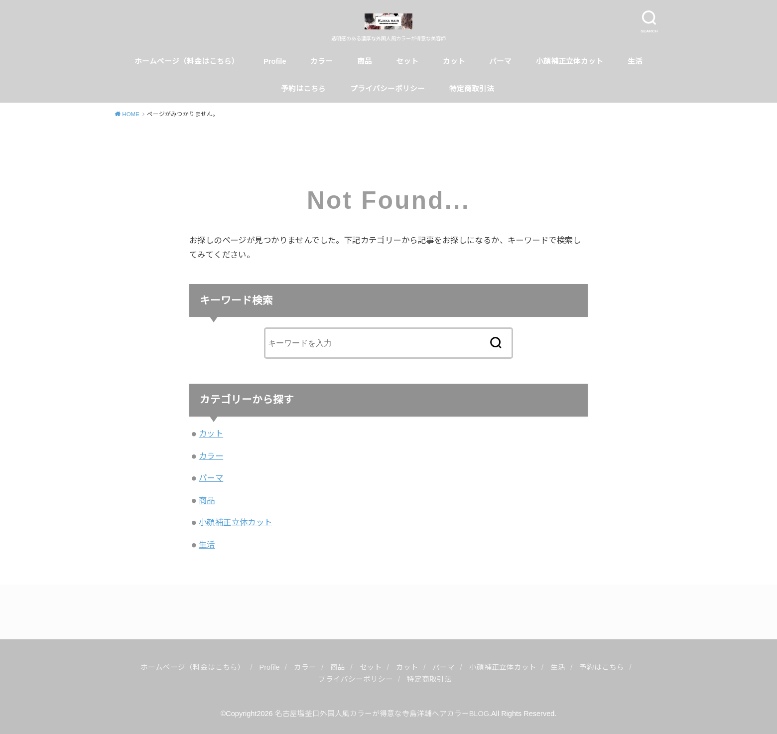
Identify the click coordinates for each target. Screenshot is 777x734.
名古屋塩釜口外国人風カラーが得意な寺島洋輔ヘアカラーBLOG (382, 714)
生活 (635, 61)
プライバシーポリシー (387, 89)
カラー (321, 61)
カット (454, 61)
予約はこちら (303, 89)
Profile (274, 61)
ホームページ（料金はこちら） (186, 61)
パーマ (500, 61)
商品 (364, 61)
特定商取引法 (472, 89)
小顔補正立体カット (569, 61)
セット (407, 61)
